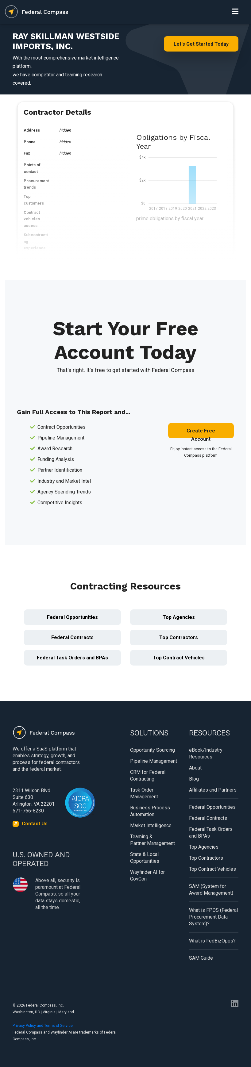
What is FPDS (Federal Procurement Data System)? (213, 917)
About (195, 768)
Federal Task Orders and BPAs (72, 658)
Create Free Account (201, 433)
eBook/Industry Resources (205, 753)
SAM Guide (201, 958)
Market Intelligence (151, 825)
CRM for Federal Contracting (147, 775)
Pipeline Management (153, 761)
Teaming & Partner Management (152, 840)
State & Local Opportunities (144, 857)
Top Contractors (178, 637)
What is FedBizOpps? (212, 941)
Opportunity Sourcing (152, 750)
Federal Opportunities (72, 617)
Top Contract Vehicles (179, 658)
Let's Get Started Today (201, 44)
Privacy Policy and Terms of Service (43, 1025)
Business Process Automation (150, 811)
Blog (194, 779)
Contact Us (35, 824)
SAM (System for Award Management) (211, 889)
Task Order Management (144, 793)
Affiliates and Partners (213, 790)
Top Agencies (179, 617)
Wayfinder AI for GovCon (147, 875)
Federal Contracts (72, 637)
